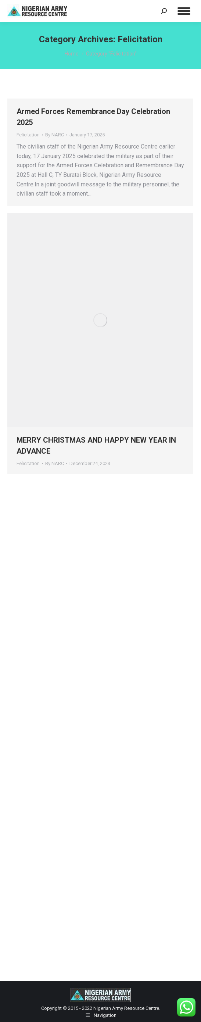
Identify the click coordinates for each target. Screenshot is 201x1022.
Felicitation (28, 134)
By (54, 134)
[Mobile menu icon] (184, 11)
